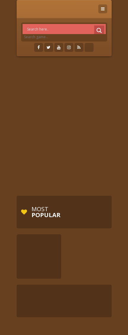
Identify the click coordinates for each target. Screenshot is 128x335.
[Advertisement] (64, 126)
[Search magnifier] (99, 30)
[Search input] (65, 29)
